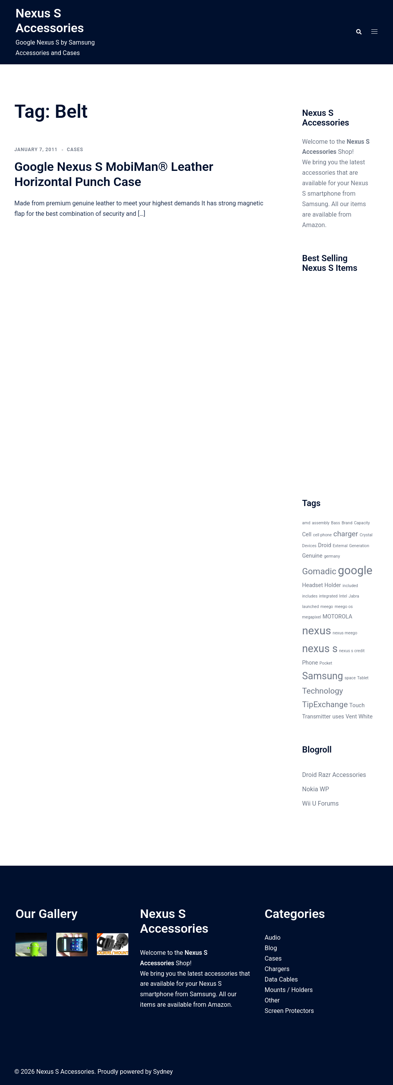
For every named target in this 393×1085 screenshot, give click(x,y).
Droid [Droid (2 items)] (324, 545)
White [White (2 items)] (366, 716)
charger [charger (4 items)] (345, 533)
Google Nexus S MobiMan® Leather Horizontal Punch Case (113, 174)
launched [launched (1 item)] (310, 606)
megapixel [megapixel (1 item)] (311, 617)
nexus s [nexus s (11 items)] (320, 648)
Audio (273, 937)
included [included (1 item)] (350, 585)
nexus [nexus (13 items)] (316, 630)
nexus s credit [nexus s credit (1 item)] (352, 650)
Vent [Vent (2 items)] (351, 716)
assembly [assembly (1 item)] (320, 522)
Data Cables (281, 979)
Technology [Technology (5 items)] (322, 691)
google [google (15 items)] (355, 570)
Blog (271, 948)
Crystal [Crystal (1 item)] (366, 534)
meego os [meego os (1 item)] (343, 606)
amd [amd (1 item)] (306, 522)
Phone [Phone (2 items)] (310, 663)
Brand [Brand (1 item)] (346, 522)
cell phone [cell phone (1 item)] (322, 534)
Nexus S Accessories (50, 20)
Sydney (163, 1071)
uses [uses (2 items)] (338, 716)
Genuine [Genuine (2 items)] (312, 556)
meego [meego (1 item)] (327, 606)
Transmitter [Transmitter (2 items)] (316, 716)
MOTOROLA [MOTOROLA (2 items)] (337, 616)
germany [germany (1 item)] (332, 556)
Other (272, 1000)
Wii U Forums (320, 803)
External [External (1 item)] (340, 545)
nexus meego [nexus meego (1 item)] (345, 633)
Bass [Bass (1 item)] (335, 522)
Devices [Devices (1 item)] (309, 545)
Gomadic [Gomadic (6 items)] (319, 571)
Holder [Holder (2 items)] (332, 585)
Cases (75, 149)
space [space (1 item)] (350, 677)
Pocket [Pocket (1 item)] (325, 663)
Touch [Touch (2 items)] (357, 705)
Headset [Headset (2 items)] (312, 585)
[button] (358, 32)
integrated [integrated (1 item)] (328, 596)
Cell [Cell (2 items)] (307, 534)
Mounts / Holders (289, 990)
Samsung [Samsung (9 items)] (322, 676)
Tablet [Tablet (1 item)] (363, 677)
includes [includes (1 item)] (310, 596)
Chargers (277, 969)
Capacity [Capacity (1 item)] (362, 522)
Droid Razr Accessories (334, 774)
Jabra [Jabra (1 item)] (354, 596)
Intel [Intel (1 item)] (343, 596)
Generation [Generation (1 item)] (359, 545)
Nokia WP (315, 789)
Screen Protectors (289, 1010)
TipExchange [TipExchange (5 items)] (325, 704)
